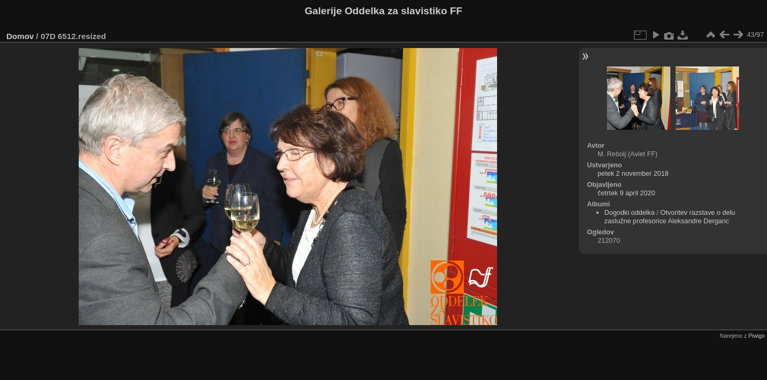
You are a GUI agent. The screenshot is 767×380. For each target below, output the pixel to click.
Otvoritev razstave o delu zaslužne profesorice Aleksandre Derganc (669, 216)
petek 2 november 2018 (632, 173)
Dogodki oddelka (629, 212)
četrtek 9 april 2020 (626, 193)
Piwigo (757, 335)
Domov (20, 36)
